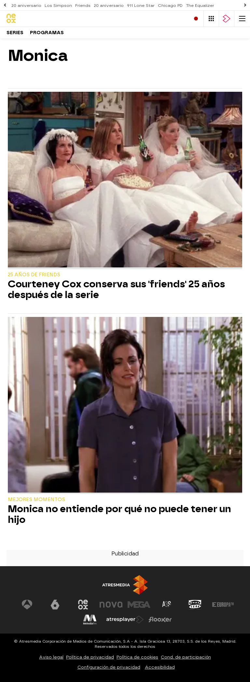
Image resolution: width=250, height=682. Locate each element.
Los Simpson (58, 5)
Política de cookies (137, 657)
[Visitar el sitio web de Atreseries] (167, 604)
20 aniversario (26, 5)
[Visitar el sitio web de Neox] (83, 604)
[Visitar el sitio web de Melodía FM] (89, 619)
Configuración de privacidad (108, 667)
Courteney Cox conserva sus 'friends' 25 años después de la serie (116, 289)
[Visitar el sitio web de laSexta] (55, 604)
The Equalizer (200, 5)
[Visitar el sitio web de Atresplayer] (125, 619)
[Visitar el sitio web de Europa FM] (223, 604)
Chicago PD (170, 5)
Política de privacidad (90, 657)
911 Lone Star (141, 5)
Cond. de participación (186, 657)
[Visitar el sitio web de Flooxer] (160, 619)
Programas (47, 32)
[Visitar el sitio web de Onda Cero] (195, 604)
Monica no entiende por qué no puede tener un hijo (119, 514)
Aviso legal (51, 657)
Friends (82, 5)
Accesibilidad (160, 667)
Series (15, 32)
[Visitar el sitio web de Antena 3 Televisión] (27, 604)
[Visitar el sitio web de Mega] (139, 604)
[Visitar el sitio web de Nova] (111, 604)
